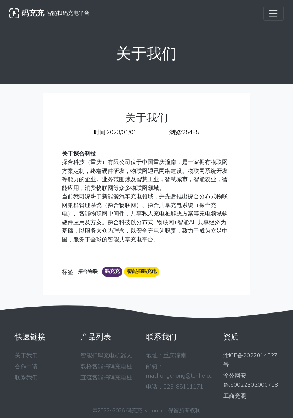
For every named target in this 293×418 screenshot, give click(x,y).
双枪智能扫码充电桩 (106, 366)
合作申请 (26, 366)
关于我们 (26, 355)
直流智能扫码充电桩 (106, 377)
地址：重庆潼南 (166, 355)
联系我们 (26, 377)
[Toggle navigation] (273, 13)
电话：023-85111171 (174, 387)
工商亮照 (234, 396)
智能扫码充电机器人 (106, 355)
